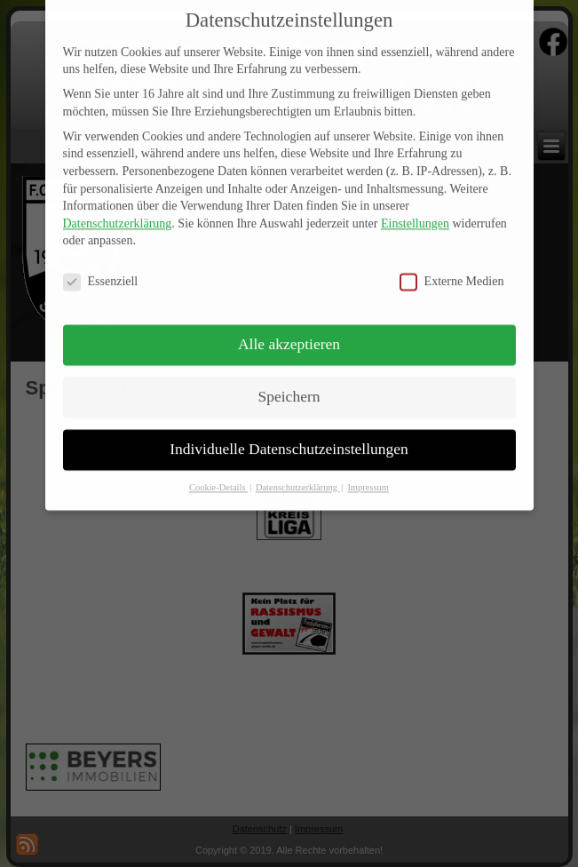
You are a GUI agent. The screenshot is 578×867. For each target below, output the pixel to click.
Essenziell (101, 268)
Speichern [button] (289, 383)
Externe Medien (452, 268)
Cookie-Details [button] (218, 474)
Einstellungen (415, 210)
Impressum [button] (368, 474)
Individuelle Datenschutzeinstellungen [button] (289, 435)
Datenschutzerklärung (117, 210)
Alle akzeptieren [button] (289, 330)
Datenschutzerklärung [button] (298, 474)
